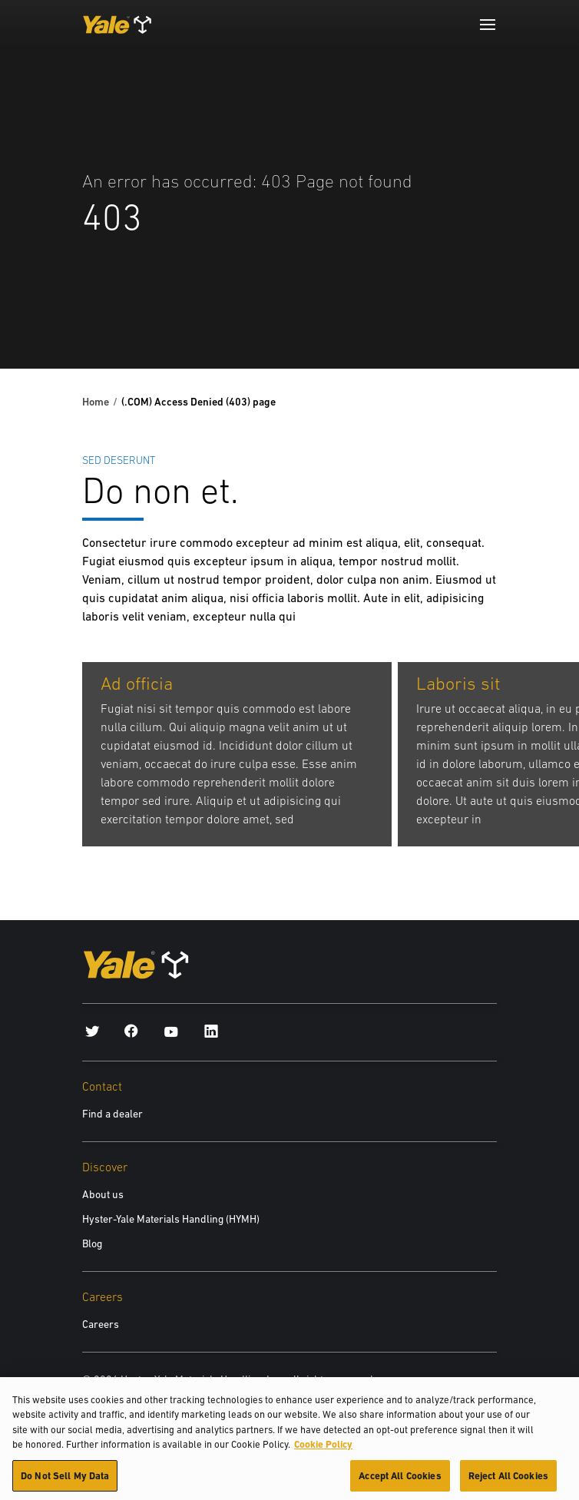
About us (103, 1194)
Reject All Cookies (508, 1482)
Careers (100, 1324)
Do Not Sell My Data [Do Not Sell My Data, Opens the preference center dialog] (65, 1482)
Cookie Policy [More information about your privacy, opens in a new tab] (323, 1450)
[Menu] (487, 24)
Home (95, 402)
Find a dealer (112, 1114)
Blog (92, 1243)
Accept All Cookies (400, 1482)
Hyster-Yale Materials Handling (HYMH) (171, 1219)
